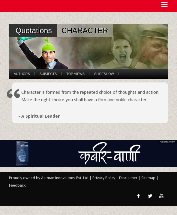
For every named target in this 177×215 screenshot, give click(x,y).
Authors (22, 74)
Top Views (75, 74)
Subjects (48, 74)
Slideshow (104, 74)
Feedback (17, 185)
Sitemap (148, 177)
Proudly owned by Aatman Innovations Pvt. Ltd (48, 177)
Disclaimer (128, 177)
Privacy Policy (104, 177)
